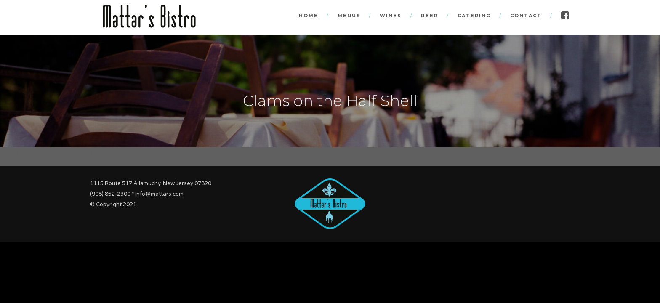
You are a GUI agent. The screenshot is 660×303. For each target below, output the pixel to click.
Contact (526, 16)
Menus (349, 16)
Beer (429, 16)
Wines (391, 16)
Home (308, 16)
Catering (474, 16)
